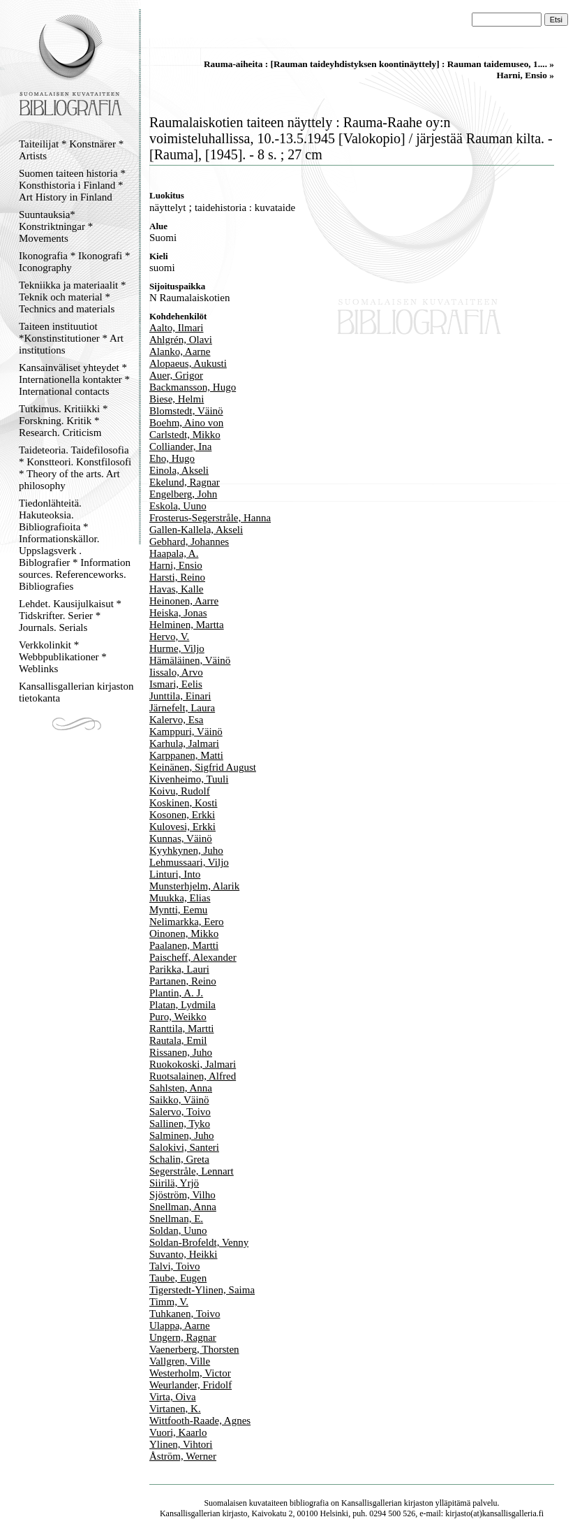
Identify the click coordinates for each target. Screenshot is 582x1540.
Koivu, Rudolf (179, 791)
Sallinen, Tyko (179, 1123)
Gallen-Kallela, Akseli (196, 529)
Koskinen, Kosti (183, 802)
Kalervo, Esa (176, 719)
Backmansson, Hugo (192, 387)
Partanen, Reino (182, 981)
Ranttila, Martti (181, 1028)
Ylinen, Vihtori (180, 1444)
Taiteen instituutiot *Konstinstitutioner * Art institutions (71, 338)
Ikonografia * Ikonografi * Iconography (74, 261)
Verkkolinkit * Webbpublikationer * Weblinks (63, 656)
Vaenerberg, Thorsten (194, 1349)
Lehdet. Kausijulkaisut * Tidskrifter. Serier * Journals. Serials (70, 615)
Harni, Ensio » (525, 75)
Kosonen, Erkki (182, 814)
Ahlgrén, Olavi (180, 339)
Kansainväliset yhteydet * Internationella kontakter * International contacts (74, 379)
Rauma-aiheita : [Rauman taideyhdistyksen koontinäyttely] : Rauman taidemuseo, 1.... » (379, 64)
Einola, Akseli (179, 470)
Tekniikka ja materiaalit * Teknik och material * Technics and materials (72, 296)
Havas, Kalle (176, 589)
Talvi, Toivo (174, 1266)
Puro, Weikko (178, 1016)
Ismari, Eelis (175, 684)
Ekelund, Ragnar (184, 482)
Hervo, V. (169, 636)
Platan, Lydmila (182, 1004)
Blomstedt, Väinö (186, 410)
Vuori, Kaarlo (178, 1432)
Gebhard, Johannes (189, 541)
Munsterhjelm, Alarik (194, 886)
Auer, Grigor (176, 375)
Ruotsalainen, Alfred (192, 1076)
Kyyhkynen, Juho (186, 850)
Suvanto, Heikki (183, 1254)
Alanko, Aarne (179, 351)
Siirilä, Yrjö (174, 1183)
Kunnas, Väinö (180, 838)
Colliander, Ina (180, 446)
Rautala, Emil (178, 1040)
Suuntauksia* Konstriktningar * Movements (56, 226)
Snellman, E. (176, 1218)
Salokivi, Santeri (184, 1147)
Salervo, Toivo (180, 1111)
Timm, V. (168, 1301)
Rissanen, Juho (180, 1052)
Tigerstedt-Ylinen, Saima (202, 1289)
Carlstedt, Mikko (185, 434)
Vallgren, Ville (179, 1361)
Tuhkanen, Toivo (184, 1313)
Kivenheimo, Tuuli (188, 779)
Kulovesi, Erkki (182, 826)
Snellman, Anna (182, 1206)
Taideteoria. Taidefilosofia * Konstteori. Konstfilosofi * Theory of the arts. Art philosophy (75, 467)
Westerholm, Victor (190, 1373)
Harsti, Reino (177, 577)
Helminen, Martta (186, 624)
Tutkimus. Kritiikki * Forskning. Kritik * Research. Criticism (63, 420)
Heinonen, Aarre (183, 600)
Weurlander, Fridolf (190, 1384)
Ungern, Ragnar (182, 1337)
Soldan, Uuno (178, 1230)
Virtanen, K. (175, 1408)
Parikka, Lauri (179, 969)
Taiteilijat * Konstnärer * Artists (71, 149)
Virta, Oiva (172, 1396)
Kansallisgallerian (371, 1503)
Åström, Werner (182, 1456)
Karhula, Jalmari (184, 743)
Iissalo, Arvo (176, 672)
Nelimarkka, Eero (186, 921)
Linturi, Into (174, 874)
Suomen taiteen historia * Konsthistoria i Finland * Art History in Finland (72, 185)
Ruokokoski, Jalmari (192, 1064)
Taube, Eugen (178, 1278)
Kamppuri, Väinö (186, 731)
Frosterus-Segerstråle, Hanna (210, 517)
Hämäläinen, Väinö (189, 660)
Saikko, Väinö (179, 1099)
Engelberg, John (183, 494)
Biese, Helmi (176, 399)
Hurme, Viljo (176, 648)
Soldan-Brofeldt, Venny (198, 1242)
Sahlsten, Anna (180, 1088)
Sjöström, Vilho (182, 1194)
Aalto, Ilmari (176, 327)
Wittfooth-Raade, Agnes (200, 1420)
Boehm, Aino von (186, 422)
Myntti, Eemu (178, 909)
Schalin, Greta (179, 1159)
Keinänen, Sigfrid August (202, 767)
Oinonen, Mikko (183, 933)
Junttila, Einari (180, 696)
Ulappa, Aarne (179, 1325)
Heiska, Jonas (178, 612)
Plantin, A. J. (176, 992)
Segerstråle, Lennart (191, 1171)
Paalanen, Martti (183, 945)
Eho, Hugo (172, 458)
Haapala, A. (173, 553)
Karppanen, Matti (186, 755)
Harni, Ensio (175, 565)
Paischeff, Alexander (193, 957)
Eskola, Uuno (178, 505)
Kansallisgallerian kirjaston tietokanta (76, 692)
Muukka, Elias (180, 897)
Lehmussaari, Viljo (189, 862)
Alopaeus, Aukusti (188, 363)
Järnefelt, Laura (182, 707)
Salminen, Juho (181, 1135)
